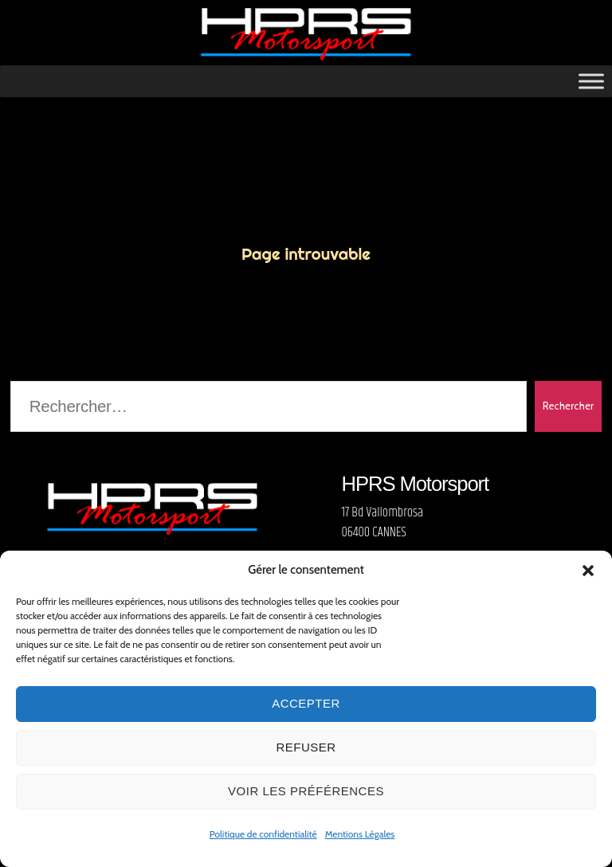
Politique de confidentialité (263, 834)
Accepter (306, 703)
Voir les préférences (306, 791)
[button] (588, 571)
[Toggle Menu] (591, 85)
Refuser (305, 747)
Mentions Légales (360, 834)
